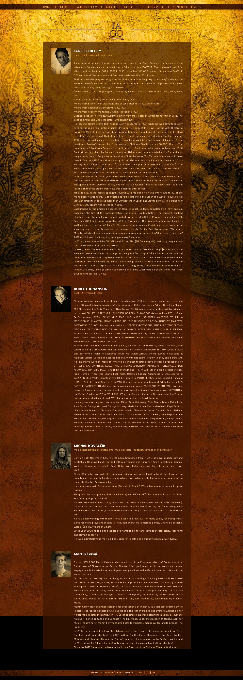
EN (140, 672)
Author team (87, 7)
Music (128, 7)
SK (154, 672)
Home (47, 7)
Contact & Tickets (187, 7)
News (64, 7)
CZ (148, 672)
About (110, 7)
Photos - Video (153, 7)
